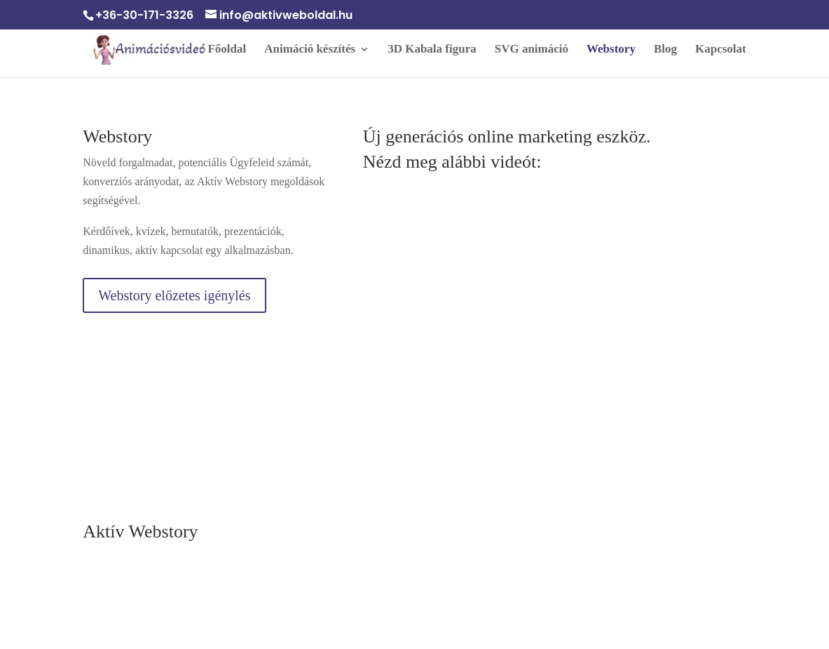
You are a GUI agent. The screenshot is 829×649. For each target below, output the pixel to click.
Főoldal (226, 49)
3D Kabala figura (432, 49)
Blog (665, 49)
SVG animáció (531, 49)
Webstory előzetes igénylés (174, 295)
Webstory (611, 49)
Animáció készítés (309, 49)
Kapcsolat (720, 49)
